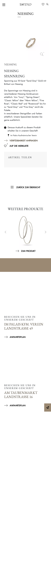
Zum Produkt (28, 251)
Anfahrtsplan (17, 337)
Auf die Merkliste (19, 146)
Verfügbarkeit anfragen (24, 140)
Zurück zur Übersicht (28, 187)
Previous (5, 232)
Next (46, 232)
